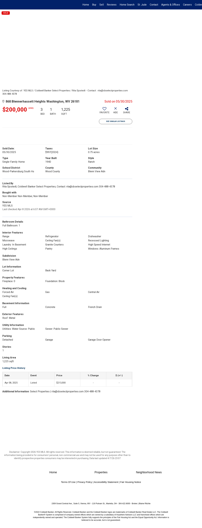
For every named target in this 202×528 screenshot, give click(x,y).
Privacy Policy (84, 482)
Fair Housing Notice (130, 482)
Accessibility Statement (106, 482)
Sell (101, 4)
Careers (187, 4)
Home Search (127, 4)
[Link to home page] (4, 4)
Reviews (111, 4)
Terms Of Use (68, 482)
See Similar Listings (115, 121)
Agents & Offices (170, 4)
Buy (94, 4)
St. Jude (142, 4)
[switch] (104, 111)
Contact (154, 4)
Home (85, 4)
